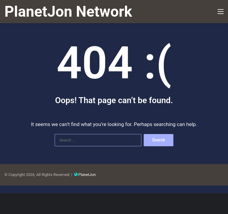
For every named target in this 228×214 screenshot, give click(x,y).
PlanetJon (87, 174)
